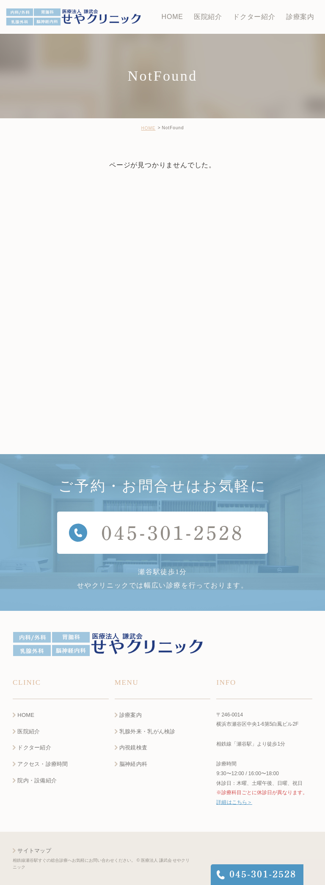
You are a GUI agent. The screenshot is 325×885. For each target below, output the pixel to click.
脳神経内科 (133, 764)
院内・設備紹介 (37, 781)
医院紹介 (28, 731)
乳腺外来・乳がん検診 (147, 731)
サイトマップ (34, 850)
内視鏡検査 (133, 748)
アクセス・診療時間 (42, 764)
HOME (148, 128)
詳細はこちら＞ (234, 803)
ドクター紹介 (34, 748)
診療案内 (130, 715)
